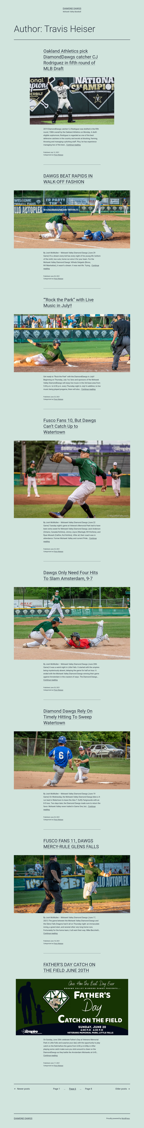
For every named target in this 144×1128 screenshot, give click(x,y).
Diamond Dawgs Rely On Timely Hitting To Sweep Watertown (67, 716)
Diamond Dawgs (72, 8)
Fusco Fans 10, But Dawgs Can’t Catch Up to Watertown (69, 426)
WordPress (126, 1118)
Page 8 (88, 1089)
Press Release (58, 155)
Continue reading (73, 145)
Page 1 (56, 1089)
